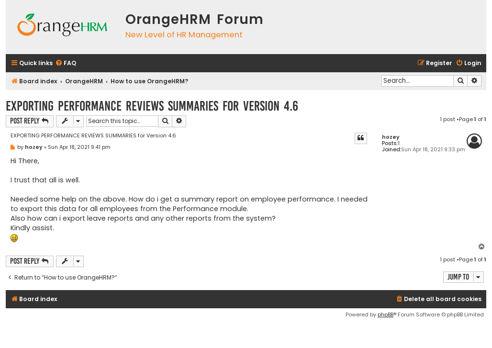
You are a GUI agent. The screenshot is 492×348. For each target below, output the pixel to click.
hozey (391, 137)
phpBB (385, 314)
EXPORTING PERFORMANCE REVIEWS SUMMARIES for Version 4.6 (152, 106)
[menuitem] (65, 63)
